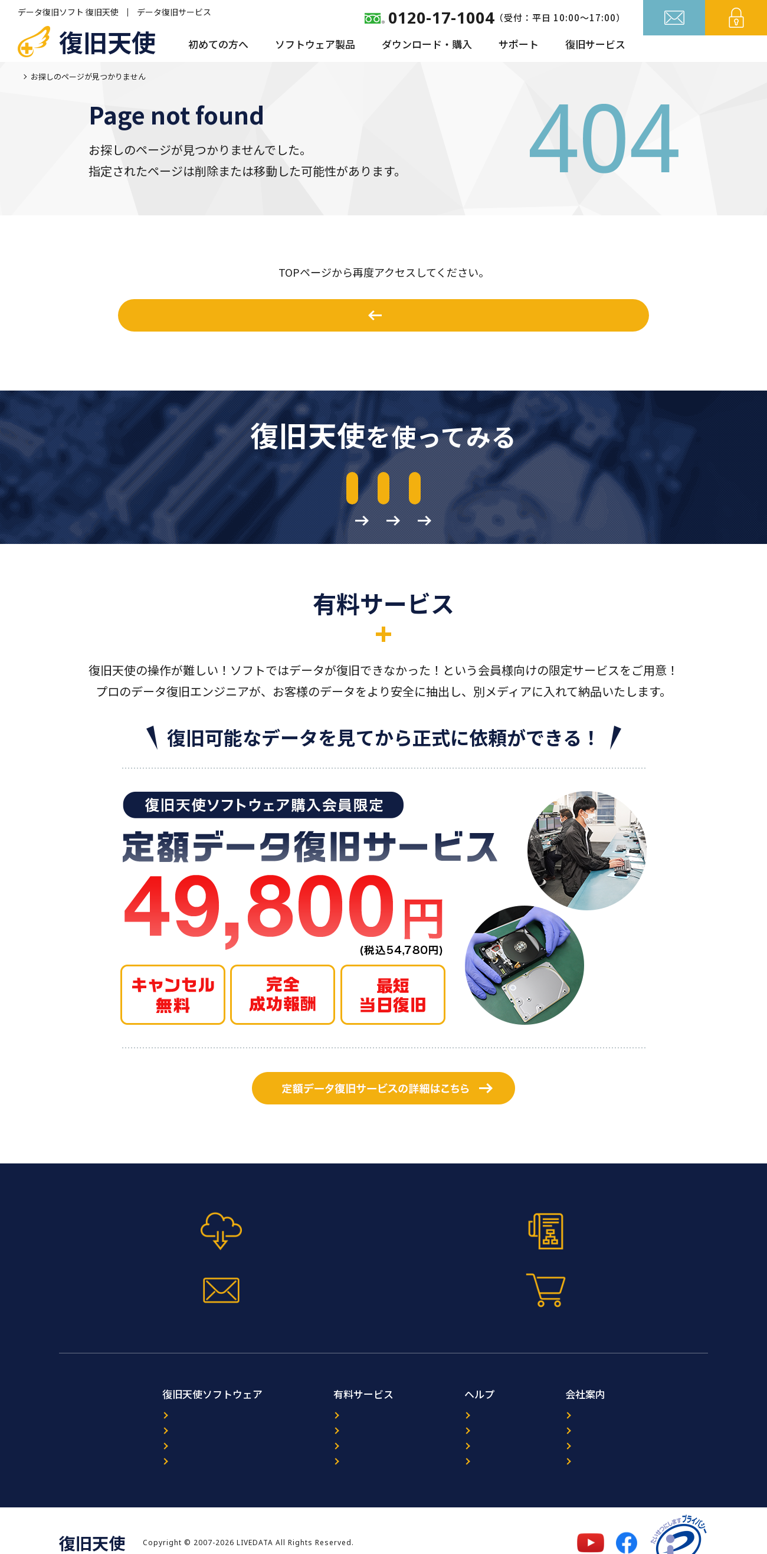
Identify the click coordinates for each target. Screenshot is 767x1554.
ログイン (736, 45)
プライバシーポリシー (619, 1433)
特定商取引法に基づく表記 (628, 1451)
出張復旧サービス (301, 1451)
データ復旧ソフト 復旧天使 (68, 12)
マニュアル (302, 1265)
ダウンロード (121, 1433)
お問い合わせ (674, 45)
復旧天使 (107, 41)
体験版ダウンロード (140, 1265)
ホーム (29, 76)
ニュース (459, 1395)
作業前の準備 (601, 490)
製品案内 (112, 1395)
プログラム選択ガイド (138, 1414)
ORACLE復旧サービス (309, 1414)
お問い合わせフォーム (464, 1265)
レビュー (460, 1414)
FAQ (450, 1433)
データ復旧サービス (174, 12)
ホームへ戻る (390, 315)
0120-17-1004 (441, 17)
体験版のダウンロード (153, 490)
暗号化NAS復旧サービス (314, 1433)
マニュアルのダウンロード (377, 490)
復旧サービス (595, 44)
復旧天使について (610, 1395)
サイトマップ (469, 1451)
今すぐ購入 (627, 1265)
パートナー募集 (606, 1414)
